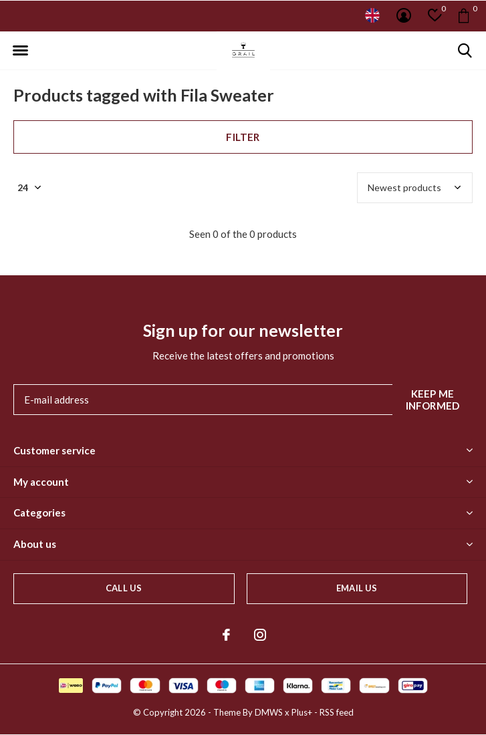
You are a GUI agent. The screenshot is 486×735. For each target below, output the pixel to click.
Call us (124, 588)
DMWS (269, 712)
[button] (20, 50)
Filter (242, 137)
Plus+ (301, 712)
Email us (356, 588)
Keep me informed (433, 400)
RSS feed (337, 712)
